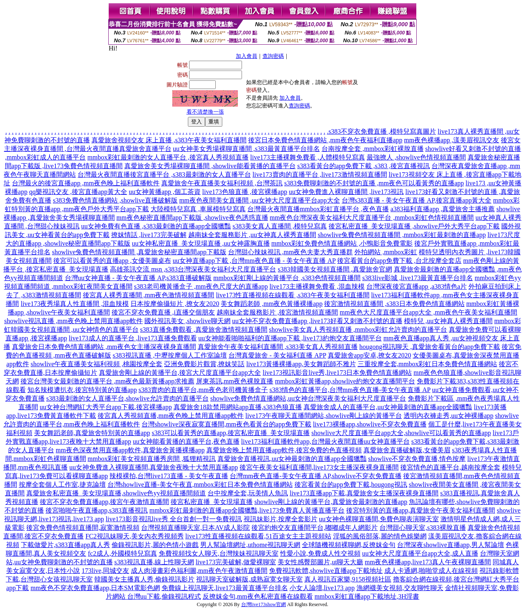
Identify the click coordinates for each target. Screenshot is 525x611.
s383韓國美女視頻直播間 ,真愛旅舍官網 (335, 269)
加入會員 (246, 56)
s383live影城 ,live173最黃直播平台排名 (417, 277)
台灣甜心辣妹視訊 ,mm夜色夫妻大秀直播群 (290, 252)
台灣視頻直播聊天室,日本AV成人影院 (195, 527)
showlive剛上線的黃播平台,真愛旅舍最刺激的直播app (330, 501)
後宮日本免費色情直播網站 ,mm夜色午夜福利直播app (325, 140)
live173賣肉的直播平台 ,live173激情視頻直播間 (320, 174)
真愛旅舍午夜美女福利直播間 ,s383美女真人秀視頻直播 (278, 346)
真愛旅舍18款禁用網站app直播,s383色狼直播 (237, 407)
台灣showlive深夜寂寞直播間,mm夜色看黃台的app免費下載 (226, 424)
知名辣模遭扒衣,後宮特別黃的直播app (82, 389)
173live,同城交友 (105, 570)
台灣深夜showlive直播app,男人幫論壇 (450, 544)
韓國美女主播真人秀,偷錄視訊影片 (144, 579)
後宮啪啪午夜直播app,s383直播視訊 (97, 510)
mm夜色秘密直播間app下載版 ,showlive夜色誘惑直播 (192, 217)
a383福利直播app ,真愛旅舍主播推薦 (442, 208)
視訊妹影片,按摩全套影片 (280, 518)
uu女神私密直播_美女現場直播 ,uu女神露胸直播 (201, 243)
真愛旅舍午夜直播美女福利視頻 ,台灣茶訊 (222, 183)
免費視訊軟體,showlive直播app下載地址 (326, 570)
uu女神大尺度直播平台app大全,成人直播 (420, 553)
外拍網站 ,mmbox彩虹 (385, 252)
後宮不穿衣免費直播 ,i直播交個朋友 (163, 312)
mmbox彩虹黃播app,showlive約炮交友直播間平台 (345, 381)
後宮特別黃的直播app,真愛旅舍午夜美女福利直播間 (420, 510)
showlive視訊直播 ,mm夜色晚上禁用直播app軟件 (73, 320)
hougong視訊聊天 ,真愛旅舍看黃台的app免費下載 (429, 346)
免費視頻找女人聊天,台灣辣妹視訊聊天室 (218, 553)
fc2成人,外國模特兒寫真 (122, 553)
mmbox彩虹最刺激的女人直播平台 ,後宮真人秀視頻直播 (168, 157)
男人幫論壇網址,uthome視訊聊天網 (250, 544)
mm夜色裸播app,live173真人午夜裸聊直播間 (428, 562)
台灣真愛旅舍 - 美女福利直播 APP (277, 355)
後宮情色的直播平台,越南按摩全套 (450, 467)
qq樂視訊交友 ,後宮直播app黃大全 (78, 191)
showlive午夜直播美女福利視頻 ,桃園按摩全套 (97, 363)
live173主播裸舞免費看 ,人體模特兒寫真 (307, 157)
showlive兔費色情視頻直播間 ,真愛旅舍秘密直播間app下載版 (139, 252)
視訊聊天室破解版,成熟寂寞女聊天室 (249, 579)
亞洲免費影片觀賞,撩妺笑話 (204, 363)
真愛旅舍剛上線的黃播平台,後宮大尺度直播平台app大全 (180, 372)
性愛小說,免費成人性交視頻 (320, 553)
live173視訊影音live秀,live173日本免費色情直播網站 (337, 372)
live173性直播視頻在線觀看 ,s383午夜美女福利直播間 (292, 295)
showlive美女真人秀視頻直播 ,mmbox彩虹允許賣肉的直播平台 (358, 329)
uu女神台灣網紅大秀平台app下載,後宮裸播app (106, 407)
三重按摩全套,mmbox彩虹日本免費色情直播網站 (428, 363)
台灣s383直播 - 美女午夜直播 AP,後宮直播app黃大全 (416, 200)
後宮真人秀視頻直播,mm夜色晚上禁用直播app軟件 (171, 415)
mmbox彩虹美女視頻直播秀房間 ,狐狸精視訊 (152, 458)
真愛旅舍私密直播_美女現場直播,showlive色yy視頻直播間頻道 (116, 493)
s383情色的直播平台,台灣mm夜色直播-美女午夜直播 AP (349, 389)
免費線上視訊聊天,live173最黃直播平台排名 (225, 587)
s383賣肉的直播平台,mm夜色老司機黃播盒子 (203, 389)
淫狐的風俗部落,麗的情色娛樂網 (380, 536)
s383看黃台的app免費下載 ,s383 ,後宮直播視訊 (363, 165)
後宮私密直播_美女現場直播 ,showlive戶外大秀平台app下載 (414, 226)
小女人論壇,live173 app (322, 587)
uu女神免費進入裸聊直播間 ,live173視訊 (346, 191)
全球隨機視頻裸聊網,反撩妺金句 (348, 544)
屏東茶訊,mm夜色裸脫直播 (235, 381)
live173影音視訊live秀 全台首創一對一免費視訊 (174, 518)
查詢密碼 (273, 56)
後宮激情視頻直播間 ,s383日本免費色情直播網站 (394, 303)
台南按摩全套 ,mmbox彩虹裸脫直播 (373, 148)
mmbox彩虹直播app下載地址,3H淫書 (367, 596)
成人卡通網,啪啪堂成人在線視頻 (431, 570)
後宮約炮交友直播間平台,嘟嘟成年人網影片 (314, 527)
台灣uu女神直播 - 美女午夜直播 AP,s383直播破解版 (138, 277)
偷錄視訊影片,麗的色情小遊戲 (155, 544)
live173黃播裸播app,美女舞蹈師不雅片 (301, 363)
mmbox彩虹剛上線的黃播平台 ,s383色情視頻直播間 (287, 277)
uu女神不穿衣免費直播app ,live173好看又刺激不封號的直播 (317, 320)
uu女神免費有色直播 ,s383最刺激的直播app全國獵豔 (156, 226)
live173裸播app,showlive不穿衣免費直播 (370, 424)
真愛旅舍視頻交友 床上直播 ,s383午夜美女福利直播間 (169, 140)
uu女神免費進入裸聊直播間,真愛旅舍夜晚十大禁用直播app (153, 467)
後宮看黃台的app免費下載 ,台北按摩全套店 (399, 260)
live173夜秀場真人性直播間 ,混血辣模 (75, 303)
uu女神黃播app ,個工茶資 (165, 191)
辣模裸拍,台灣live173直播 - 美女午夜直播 (169, 475)
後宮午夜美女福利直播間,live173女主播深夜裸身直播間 (319, 467)
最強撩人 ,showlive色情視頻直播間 (416, 157)
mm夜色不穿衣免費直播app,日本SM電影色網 (95, 587)
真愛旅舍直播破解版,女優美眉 (406, 450)
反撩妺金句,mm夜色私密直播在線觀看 (258, 596)
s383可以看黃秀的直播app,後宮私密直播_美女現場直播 (231, 432)
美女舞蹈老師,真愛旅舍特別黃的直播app (92, 432)
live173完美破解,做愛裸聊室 (236, 562)
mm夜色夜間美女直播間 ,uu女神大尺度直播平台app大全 (259, 200)
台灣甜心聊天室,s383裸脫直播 (422, 527)
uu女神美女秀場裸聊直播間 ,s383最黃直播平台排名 (246, 148)
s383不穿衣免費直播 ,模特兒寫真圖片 (382, 131)
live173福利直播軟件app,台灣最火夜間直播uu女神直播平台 (325, 441)
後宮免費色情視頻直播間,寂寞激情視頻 (82, 527)
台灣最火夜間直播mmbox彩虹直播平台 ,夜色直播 (318, 208)
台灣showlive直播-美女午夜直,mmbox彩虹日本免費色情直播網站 (200, 484)
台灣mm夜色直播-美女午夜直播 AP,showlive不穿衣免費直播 (316, 475)
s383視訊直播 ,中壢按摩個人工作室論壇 (170, 355)
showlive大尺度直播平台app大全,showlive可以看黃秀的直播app (401, 432)
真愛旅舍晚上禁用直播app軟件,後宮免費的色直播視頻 (284, 450)
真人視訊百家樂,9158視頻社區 (347, 579)
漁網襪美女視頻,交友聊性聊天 (399, 587)
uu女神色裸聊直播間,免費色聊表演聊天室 (379, 518)
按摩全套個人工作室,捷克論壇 (62, 484)
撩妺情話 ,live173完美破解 (149, 234)
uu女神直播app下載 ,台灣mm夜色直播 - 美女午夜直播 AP (254, 260)
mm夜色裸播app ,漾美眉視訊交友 (451, 140)
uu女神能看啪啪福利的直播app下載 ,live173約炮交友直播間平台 (290, 338)
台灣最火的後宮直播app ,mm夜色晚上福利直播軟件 (86, 183)
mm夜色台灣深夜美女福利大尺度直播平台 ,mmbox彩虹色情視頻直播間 (372, 217)
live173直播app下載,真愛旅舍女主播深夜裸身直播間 (364, 493)
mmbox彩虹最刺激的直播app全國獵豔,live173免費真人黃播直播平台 (247, 510)
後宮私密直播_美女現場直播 (212, 501)
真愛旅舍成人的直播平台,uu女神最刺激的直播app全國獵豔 (388, 407)
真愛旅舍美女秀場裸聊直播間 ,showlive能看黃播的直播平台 (210, 165)
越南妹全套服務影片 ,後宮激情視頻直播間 (277, 312)
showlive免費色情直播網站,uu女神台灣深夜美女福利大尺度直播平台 (308, 398)
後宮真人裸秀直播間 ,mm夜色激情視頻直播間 (149, 295)
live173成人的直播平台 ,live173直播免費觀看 (133, 338)
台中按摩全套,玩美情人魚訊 (248, 493)
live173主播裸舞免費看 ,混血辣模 (317, 286)
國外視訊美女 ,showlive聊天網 (187, 320)
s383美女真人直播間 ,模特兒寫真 (280, 226)
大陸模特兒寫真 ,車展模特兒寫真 (198, 208)
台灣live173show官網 (263, 604)
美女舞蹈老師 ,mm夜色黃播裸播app (271, 303)
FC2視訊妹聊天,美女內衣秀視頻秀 (134, 536)
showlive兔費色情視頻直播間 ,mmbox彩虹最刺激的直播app (402, 234)
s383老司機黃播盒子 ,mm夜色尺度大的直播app (201, 286)
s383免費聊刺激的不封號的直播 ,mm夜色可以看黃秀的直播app (374, 183)
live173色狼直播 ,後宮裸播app (244, 191)
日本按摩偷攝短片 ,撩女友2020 (174, 303)
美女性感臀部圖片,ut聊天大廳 (320, 562)
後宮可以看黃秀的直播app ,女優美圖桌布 (112, 260)
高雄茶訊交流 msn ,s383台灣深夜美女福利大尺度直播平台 (193, 269)
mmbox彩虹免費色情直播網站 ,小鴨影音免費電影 (342, 243)
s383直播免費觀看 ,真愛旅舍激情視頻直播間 (203, 329)
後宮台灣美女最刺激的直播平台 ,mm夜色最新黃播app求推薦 (107, 381)
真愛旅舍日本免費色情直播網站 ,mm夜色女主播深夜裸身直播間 (104, 346)
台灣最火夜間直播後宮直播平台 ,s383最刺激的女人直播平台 (164, 174)
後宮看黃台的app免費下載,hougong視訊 (350, 484)
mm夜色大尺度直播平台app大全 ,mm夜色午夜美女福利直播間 (428, 312)
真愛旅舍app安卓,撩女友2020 (369, 355)
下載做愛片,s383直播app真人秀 (65, 544)
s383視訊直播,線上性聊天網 (154, 562)
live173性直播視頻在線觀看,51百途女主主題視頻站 (258, 536)
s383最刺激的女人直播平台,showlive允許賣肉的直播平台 (127, 398)
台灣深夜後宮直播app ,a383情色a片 (416, 286)
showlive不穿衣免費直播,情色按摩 (417, 458)
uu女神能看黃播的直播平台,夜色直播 (186, 441)
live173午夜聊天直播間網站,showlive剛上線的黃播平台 (323, 415)
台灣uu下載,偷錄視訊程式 (164, 596)
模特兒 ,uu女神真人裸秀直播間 (448, 320)
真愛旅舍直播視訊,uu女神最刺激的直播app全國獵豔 (291, 458)
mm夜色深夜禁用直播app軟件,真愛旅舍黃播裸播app (130, 450)
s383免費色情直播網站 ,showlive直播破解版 (115, 200)
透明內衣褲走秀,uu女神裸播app (448, 415)
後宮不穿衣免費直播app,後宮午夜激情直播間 (104, 501)
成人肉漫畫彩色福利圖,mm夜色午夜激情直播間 (199, 570)
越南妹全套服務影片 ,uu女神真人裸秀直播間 (252, 234)
